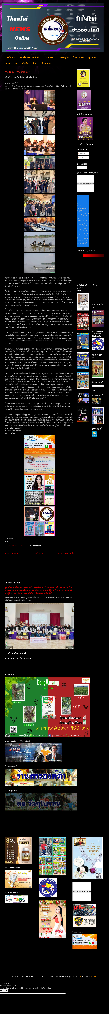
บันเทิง (25, 63)
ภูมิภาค (92, 57)
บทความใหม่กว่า (12, 553)
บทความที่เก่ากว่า (66, 553)
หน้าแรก (10, 57)
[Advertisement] (39, 568)
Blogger (94, 976)
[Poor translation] (5, 990)
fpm (79, 976)
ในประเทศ (78, 57)
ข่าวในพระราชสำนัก (30, 57)
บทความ (81, 154)
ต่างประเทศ (11, 63)
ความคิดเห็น (83, 158)
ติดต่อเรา (46, 63)
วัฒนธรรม (50, 57)
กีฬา (35, 63)
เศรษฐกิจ (64, 57)
